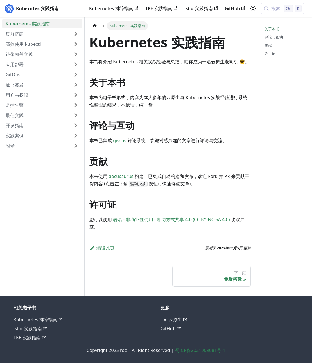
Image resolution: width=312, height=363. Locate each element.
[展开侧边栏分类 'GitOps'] (76, 74)
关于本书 (272, 28)
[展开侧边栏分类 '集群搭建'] (76, 33)
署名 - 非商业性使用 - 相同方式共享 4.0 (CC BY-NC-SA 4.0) (171, 219)
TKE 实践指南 (161, 8)
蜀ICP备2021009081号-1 (200, 350)
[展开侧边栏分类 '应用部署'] (76, 64)
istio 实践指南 (201, 8)
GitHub (235, 8)
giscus (119, 140)
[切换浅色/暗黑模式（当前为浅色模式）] (252, 8)
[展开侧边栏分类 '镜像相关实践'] (76, 54)
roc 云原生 (174, 319)
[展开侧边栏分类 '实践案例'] (76, 135)
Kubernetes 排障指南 (113, 8)
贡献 (268, 45)
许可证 (270, 53)
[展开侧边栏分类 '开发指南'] (76, 125)
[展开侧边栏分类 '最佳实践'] (76, 115)
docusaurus (121, 176)
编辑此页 (101, 248)
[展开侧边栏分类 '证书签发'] (76, 84)
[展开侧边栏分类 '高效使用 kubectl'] (76, 44)
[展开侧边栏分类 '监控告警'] (76, 105)
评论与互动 (274, 37)
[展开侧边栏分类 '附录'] (76, 145)
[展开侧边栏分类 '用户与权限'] (76, 94)
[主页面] (94, 25)
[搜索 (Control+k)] (282, 8)
